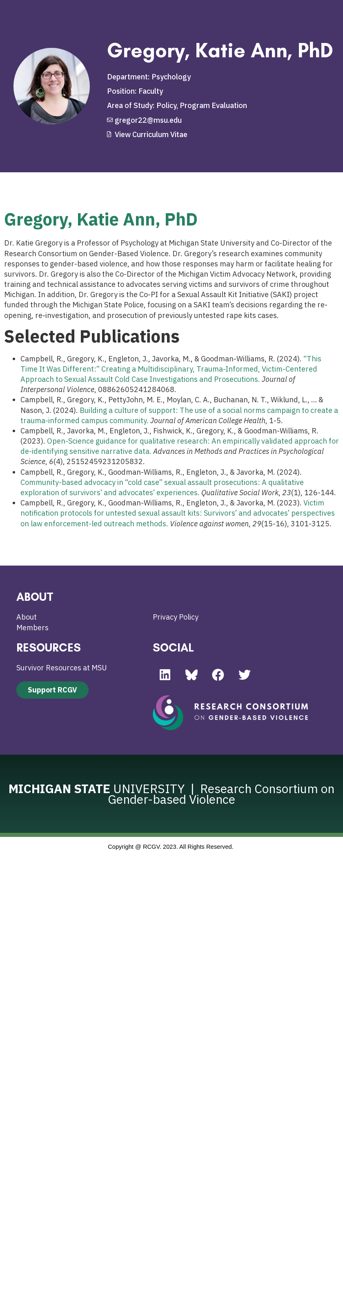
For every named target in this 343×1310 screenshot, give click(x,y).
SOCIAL (173, 647)
